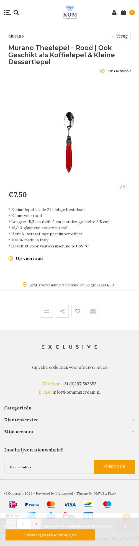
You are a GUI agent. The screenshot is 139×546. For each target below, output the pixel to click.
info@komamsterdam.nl (77, 392)
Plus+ (112, 493)
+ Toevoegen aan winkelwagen (50, 535)
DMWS (98, 493)
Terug (120, 36)
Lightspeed (64, 493)
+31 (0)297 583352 (79, 383)
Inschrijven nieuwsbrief (33, 450)
